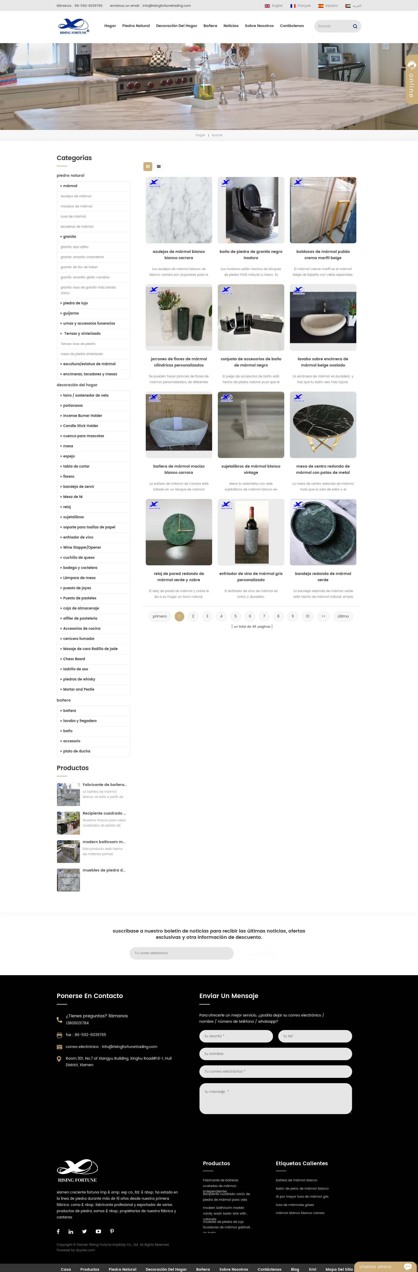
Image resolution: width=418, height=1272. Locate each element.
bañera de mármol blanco (296, 1180)
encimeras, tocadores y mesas (88, 374)
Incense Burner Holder (80, 416)
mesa (66, 446)
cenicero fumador (76, 639)
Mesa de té (70, 497)
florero (66, 477)
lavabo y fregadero (78, 721)
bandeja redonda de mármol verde (326, 577)
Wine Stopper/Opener (80, 547)
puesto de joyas (75, 588)
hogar (110, 26)
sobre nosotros (259, 26)
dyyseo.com (85, 1250)
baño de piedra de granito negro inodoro (254, 255)
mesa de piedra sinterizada (81, 354)
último (346, 616)
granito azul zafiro (73, 247)
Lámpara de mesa (77, 578)
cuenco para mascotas (81, 436)
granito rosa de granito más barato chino (87, 290)
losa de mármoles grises (295, 1205)
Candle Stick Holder (78, 426)
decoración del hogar (176, 26)
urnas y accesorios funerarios (87, 323)
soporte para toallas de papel (87, 527)
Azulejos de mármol (75, 196)
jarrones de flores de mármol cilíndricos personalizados (182, 362)
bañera (210, 26)
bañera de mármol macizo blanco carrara (182, 469)
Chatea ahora (388, 1267)
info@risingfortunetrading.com (167, 5)
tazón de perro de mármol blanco (302, 1188)
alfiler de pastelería (78, 618)
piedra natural (136, 26)
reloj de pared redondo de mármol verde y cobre (182, 577)
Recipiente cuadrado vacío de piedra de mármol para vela (104, 813)
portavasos (71, 406)
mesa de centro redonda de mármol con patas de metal (326, 469)
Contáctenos (292, 26)
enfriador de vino (76, 537)
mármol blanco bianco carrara (300, 1213)
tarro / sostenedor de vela (83, 395)
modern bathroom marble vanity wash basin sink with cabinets (104, 842)
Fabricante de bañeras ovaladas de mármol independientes (104, 785)
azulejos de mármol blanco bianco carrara (182, 255)
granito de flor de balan (78, 267)
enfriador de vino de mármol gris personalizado (254, 577)
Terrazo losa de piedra (77, 344)
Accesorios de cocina (79, 629)
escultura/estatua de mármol (87, 364)
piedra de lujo (73, 303)
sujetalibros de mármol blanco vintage (254, 469)
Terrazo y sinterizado (79, 334)
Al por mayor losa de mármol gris (302, 1196)
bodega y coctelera (78, 568)
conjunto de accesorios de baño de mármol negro (254, 362)
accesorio (69, 741)
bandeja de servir (76, 487)
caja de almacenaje (79, 608)
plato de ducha (74, 751)
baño (65, 731)
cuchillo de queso (76, 558)
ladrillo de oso (73, 669)
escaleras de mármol (76, 226)
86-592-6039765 (89, 5)
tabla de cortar (74, 466)
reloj (65, 507)
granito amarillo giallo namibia (84, 277)
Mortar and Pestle (76, 689)
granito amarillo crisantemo (81, 257)
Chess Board (72, 659)
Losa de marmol (72, 216)
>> (327, 616)
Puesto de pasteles (77, 598)
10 (311, 616)
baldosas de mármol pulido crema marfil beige (326, 255)
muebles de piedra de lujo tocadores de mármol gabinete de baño (104, 870)
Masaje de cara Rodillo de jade (88, 649)
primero (163, 616)
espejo (67, 456)
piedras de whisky (77, 679)
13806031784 (77, 1023)
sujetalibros (71, 517)
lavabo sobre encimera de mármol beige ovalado (326, 362)
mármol (68, 186)
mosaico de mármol (75, 206)
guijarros (69, 313)
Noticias (231, 26)
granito (67, 237)
